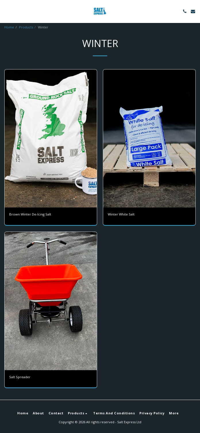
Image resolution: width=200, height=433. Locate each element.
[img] (51, 138)
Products (26, 27)
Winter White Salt (121, 214)
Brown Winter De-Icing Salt (30, 214)
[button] (6, 11)
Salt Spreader (19, 377)
